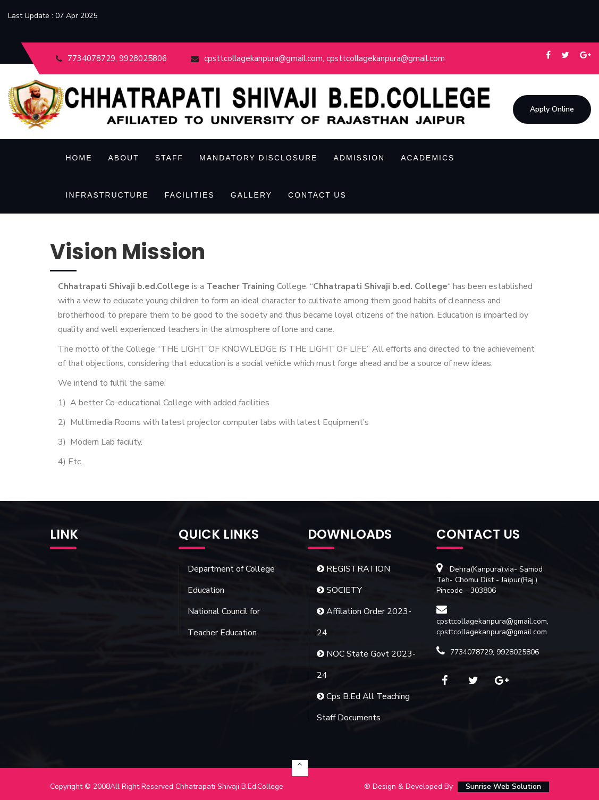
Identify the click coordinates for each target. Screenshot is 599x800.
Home (79, 158)
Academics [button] (427, 158)
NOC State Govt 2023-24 (366, 664)
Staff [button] (169, 158)
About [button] (123, 158)
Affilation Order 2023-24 (364, 622)
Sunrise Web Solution (503, 786)
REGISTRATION (353, 569)
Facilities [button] (190, 195)
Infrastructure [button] (107, 195)
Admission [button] (359, 158)
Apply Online (552, 110)
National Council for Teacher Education (224, 622)
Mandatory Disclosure (258, 158)
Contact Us (317, 195)
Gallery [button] (251, 195)
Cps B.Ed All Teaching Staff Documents (363, 707)
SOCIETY (339, 590)
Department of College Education (231, 579)
